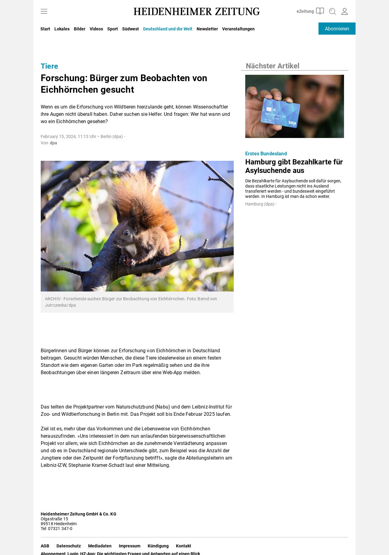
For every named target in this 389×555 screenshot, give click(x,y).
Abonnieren (337, 29)
